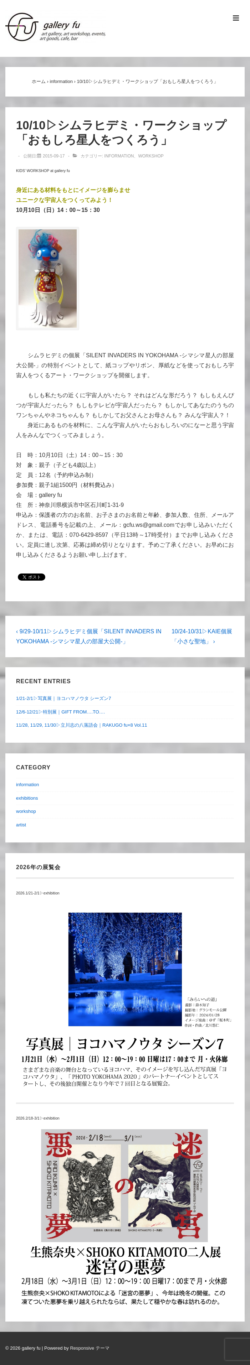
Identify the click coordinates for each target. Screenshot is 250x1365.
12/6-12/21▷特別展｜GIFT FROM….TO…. (60, 712)
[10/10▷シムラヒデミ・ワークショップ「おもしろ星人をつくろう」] (54, 156)
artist (21, 824)
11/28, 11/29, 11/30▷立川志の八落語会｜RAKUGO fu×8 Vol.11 (81, 725)
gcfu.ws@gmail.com (148, 525)
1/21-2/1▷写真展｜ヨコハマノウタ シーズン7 (63, 698)
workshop (150, 156)
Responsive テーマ (89, 1348)
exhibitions (27, 798)
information (119, 156)
